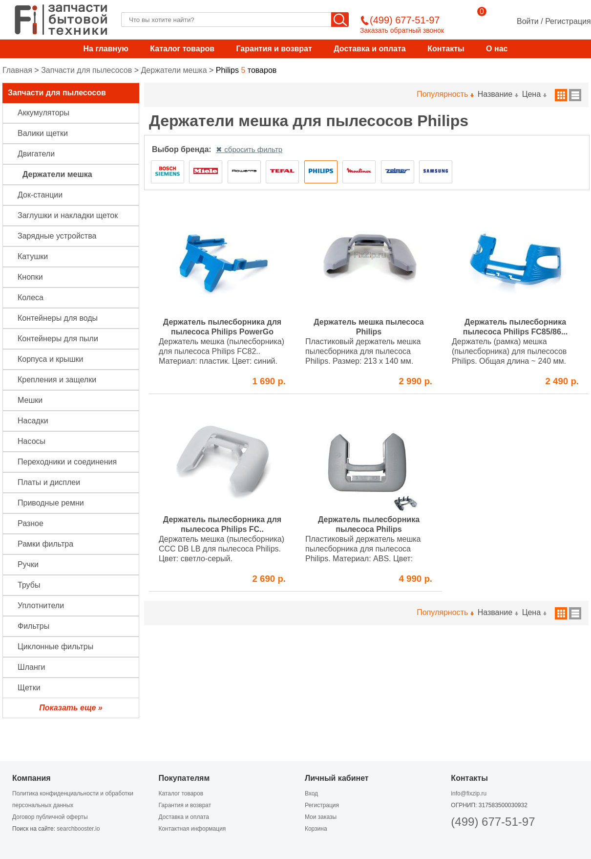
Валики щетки (43, 133)
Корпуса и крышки (51, 359)
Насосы (31, 441)
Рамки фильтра (45, 544)
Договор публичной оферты (50, 817)
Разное (30, 523)
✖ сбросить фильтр (249, 149)
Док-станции (40, 195)
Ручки (28, 564)
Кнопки (30, 277)
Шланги (31, 667)
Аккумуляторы (43, 113)
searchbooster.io (78, 828)
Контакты (445, 48)
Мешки (30, 400)
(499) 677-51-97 (493, 821)
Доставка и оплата (370, 48)
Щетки (29, 687)
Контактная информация (192, 828)
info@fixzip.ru (468, 793)
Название (498, 94)
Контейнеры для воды (58, 318)
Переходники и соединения (67, 462)
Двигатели (36, 154)
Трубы (29, 585)
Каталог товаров (182, 48)
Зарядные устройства (57, 236)
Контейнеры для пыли (58, 338)
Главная (17, 70)
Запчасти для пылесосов (86, 70)
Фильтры (33, 626)
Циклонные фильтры (55, 646)
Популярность (445, 94)
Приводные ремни (51, 503)
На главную (106, 48)
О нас (496, 48)
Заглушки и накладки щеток (68, 215)
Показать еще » (70, 708)
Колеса (30, 297)
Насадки (33, 421)
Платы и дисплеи (49, 482)
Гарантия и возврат (274, 48)
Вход (311, 793)
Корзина (316, 828)
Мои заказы (321, 817)
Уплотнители (41, 605)
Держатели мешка (174, 70)
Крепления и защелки (57, 379)
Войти (528, 21)
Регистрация (568, 21)
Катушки (33, 256)
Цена (534, 94)
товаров (246, 70)
